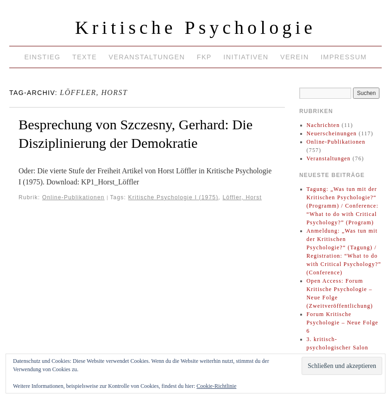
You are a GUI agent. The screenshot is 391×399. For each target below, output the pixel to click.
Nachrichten (323, 125)
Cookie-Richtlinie (216, 386)
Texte (84, 57)
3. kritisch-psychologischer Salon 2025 (338, 347)
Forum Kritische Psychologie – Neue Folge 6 (342, 322)
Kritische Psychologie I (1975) (173, 197)
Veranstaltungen (147, 57)
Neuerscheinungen (332, 133)
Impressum (343, 57)
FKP (204, 57)
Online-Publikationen (73, 197)
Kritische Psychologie (195, 27)
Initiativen (245, 57)
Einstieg (42, 57)
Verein (294, 57)
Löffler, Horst (242, 197)
